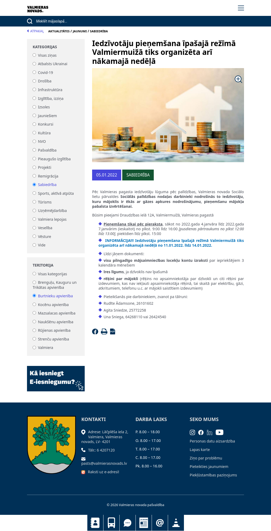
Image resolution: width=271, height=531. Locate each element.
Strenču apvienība (53, 339)
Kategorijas (45, 47)
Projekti (44, 167)
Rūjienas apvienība (54, 330)
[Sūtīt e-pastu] (84, 458)
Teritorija (43, 265)
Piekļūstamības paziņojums (213, 474)
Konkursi (45, 124)
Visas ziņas (47, 55)
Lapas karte (200, 449)
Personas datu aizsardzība (212, 441)
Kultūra (44, 132)
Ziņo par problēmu (206, 458)
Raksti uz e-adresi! (103, 471)
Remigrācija (48, 176)
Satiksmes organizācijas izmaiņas (176, 523)
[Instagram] (194, 431)
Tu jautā (128, 523)
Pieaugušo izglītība (54, 158)
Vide (42, 245)
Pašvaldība (47, 150)
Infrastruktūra (50, 89)
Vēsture (44, 236)
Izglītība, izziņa (51, 98)
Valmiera (45, 347)
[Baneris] (56, 375)
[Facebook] (96, 332)
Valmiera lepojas (52, 219)
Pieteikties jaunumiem (160, 523)
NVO (42, 141)
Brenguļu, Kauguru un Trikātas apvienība (54, 285)
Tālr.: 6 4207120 (101, 450)
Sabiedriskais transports (111, 523)
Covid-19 (45, 72)
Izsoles (44, 107)
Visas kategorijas (52, 273)
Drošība (44, 81)
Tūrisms (45, 202)
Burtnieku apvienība (55, 295)
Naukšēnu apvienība (55, 321)
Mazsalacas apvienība (56, 313)
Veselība (45, 228)
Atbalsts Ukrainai (52, 64)
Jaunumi (144, 523)
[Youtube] (221, 431)
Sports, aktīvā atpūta (56, 193)
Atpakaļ (35, 31)
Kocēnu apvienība (53, 304)
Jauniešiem (47, 115)
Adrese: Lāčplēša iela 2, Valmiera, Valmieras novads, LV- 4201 (104, 436)
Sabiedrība (47, 184)
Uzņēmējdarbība (52, 210)
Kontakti (95, 523)
